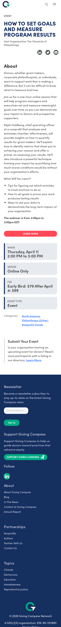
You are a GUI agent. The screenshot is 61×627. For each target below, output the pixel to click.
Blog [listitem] (6, 497)
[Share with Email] (56, 52)
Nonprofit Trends (32, 324)
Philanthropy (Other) (35, 320)
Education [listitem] (10, 579)
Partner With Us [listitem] (13, 543)
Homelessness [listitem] (12, 584)
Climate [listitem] (8, 569)
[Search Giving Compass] (47, 5)
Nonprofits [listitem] (10, 533)
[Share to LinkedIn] (39, 52)
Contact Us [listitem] (10, 548)
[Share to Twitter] (47, 52)
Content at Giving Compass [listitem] (20, 507)
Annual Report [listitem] (12, 511)
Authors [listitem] (8, 538)
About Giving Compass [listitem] (17, 492)
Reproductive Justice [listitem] (16, 589)
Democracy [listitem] (11, 574)
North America (31, 316)
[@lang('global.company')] (6, 4)
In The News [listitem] (11, 502)
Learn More (33, 360)
